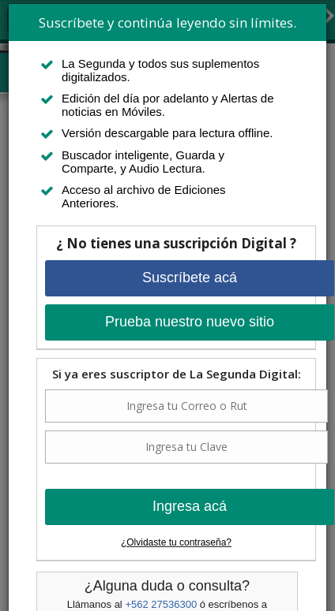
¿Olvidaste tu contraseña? (176, 542)
